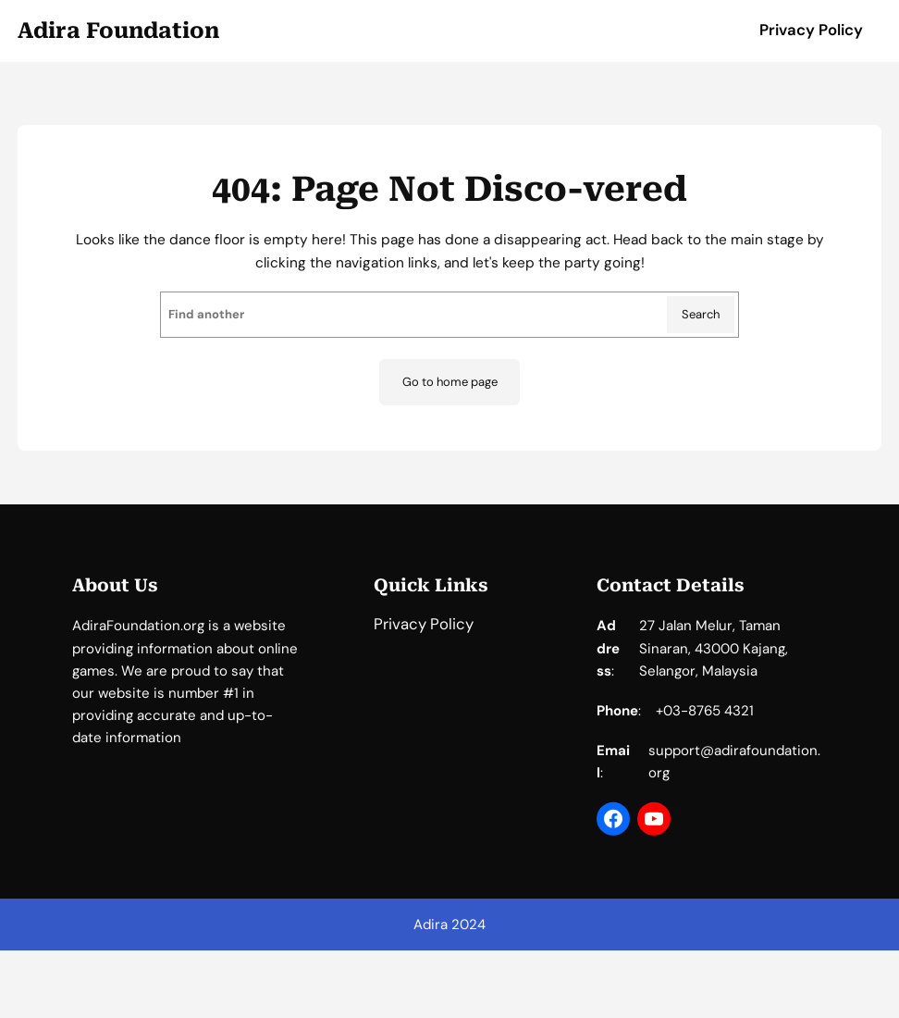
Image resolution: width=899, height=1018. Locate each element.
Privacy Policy (811, 30)
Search (701, 314)
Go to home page (450, 382)
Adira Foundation (118, 30)
